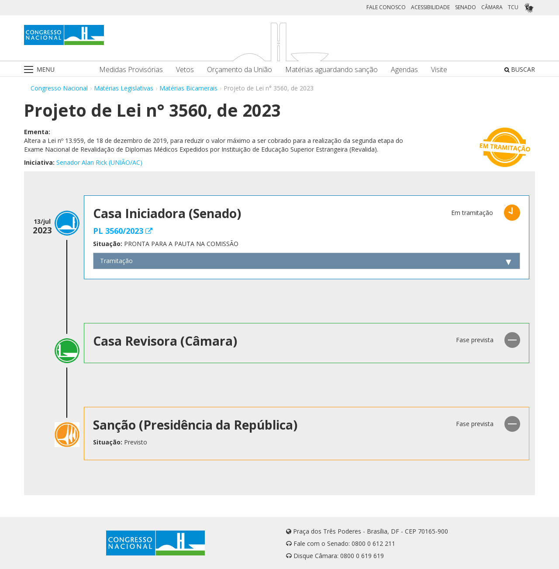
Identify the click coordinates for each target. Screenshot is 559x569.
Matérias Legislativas (123, 88)
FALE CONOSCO (386, 7)
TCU (513, 7)
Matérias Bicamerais (188, 88)
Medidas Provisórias (131, 69)
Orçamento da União (239, 69)
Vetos (185, 69)
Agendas (404, 69)
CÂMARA (492, 7)
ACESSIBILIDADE (430, 7)
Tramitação (116, 261)
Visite (439, 69)
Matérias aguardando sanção (331, 69)
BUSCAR (519, 69)
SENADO (465, 7)
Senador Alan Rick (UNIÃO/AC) (99, 162)
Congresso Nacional (59, 88)
